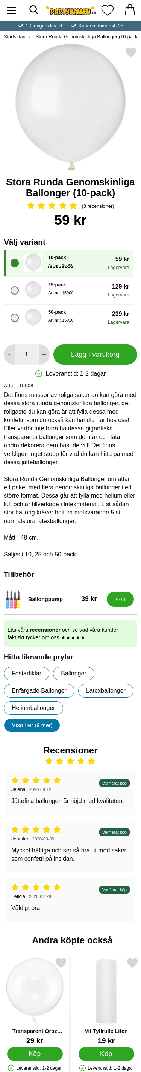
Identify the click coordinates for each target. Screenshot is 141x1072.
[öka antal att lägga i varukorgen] (44, 354)
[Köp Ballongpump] (120, 599)
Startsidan (15, 36)
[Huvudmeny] (11, 10)
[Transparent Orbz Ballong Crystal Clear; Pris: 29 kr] (35, 1001)
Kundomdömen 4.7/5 (101, 26)
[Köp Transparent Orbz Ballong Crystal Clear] (35, 1053)
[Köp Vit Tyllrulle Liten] (106, 1053)
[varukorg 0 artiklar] (129, 10)
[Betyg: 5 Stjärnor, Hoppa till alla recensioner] (70, 206)
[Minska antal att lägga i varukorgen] (9, 354)
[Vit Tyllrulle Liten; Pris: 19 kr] (106, 1001)
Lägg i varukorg (95, 354)
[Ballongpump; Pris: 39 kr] (53, 599)
